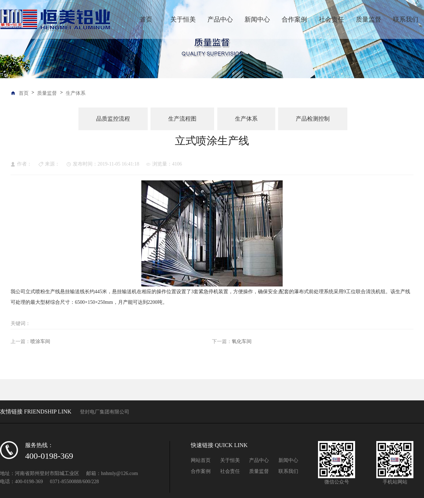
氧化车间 (242, 341)
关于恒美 (183, 19)
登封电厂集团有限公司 (104, 412)
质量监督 (368, 19)
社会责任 (331, 19)
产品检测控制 (313, 119)
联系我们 (405, 19)
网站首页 (201, 460)
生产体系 (76, 93)
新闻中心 (257, 19)
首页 (146, 19)
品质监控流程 (113, 119)
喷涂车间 (40, 341)
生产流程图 (182, 119)
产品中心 (220, 19)
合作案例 (294, 19)
